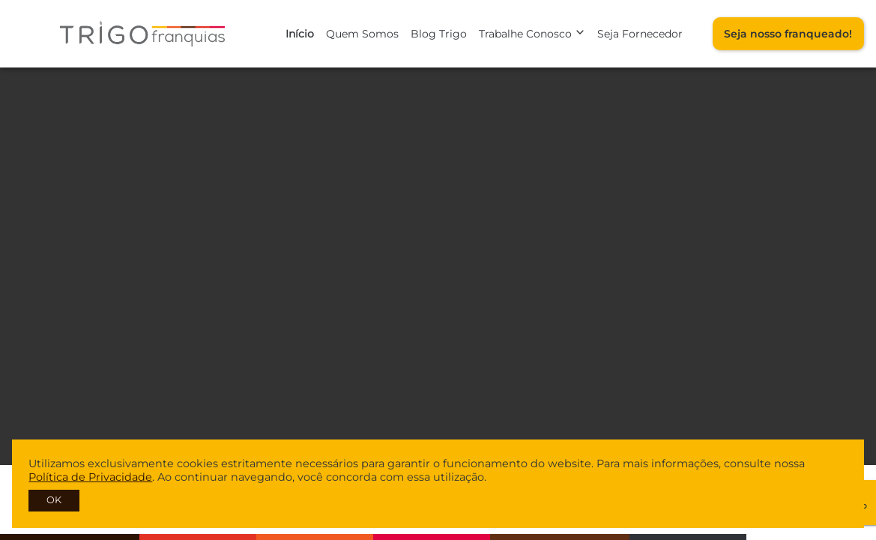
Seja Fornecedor (640, 33)
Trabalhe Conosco (532, 33)
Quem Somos (362, 33)
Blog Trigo (439, 33)
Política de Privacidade (90, 477)
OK (53, 500)
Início (300, 33)
